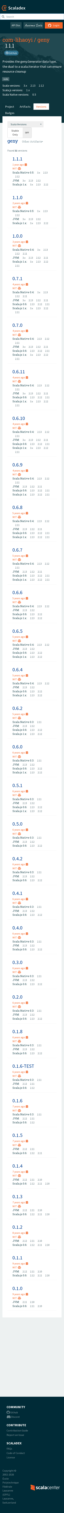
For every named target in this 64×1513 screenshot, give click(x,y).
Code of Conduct (16, 1453)
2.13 (32, 85)
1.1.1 (17, 159)
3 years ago (20, 241)
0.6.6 (17, 592)
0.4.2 (17, 858)
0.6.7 (17, 550)
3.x (25, 85)
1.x (28, 90)
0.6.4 (17, 669)
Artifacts (25, 106)
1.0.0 (17, 236)
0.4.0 (17, 928)
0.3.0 (17, 962)
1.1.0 (17, 197)
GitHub (11, 53)
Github (12, 1412)
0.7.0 (17, 325)
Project (9, 106)
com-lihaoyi (17, 39)
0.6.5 (17, 631)
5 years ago (20, 513)
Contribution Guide (17, 1430)
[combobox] (25, 124)
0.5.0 (17, 824)
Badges (9, 113)
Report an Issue (15, 1435)
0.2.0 (17, 997)
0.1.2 (17, 1227)
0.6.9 (17, 465)
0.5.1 (17, 785)
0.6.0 (17, 747)
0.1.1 (17, 1257)
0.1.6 (17, 1100)
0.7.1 (17, 278)
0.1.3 (17, 1196)
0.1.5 (17, 1135)
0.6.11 (18, 371)
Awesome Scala (33, 25)
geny (43, 39)
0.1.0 (17, 1288)
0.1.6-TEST (23, 1066)
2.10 (40, 1179)
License (11, 1457)
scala (5, 79)
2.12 (41, 85)
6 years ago (20, 752)
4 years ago (20, 284)
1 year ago (19, 164)
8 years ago (20, 1232)
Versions (41, 106)
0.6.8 (17, 507)
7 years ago (20, 1106)
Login (53, 25)
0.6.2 (17, 708)
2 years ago (20, 203)
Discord (13, 1416)
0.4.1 (17, 893)
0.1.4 (17, 1166)
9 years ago (20, 1263)
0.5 (34, 94)
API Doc (16, 25)
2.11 (25, 253)
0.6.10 (18, 418)
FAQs (9, 1448)
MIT (16, 168)
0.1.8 (17, 1031)
